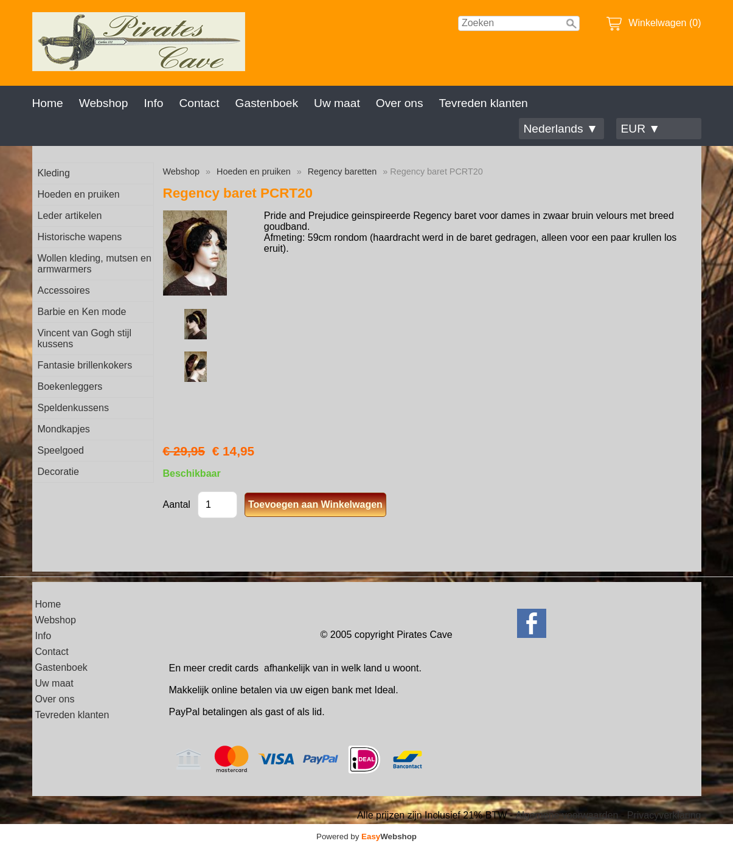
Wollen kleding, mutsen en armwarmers (94, 263)
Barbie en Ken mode (82, 312)
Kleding (54, 173)
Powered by (366, 836)
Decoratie (58, 471)
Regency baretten (342, 171)
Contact (199, 103)
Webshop (103, 103)
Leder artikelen (70, 215)
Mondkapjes (64, 429)
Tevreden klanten (483, 103)
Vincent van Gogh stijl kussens (84, 338)
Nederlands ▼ (561, 128)
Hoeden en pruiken (79, 194)
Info (153, 103)
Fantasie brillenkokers (85, 365)
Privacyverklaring (664, 815)
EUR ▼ (641, 128)
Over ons (399, 103)
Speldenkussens (73, 408)
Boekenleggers (70, 386)
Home (47, 103)
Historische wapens (80, 237)
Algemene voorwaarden (566, 815)
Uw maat (337, 103)
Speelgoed (61, 450)
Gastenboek (266, 103)
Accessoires (64, 290)
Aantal (176, 504)
